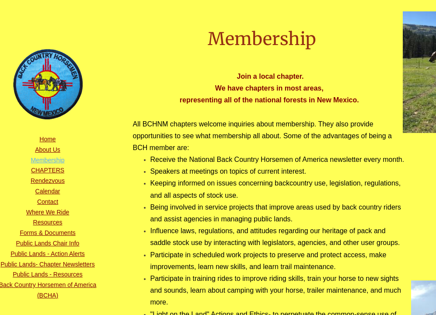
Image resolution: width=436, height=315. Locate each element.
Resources (48, 222)
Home (47, 139)
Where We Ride (48, 212)
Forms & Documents (48, 232)
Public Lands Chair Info (48, 243)
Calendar (47, 191)
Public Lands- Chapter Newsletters (47, 264)
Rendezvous (48, 180)
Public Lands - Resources (48, 274)
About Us (47, 149)
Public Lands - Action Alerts (47, 253)
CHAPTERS (47, 170)
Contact (47, 201)
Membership (47, 160)
